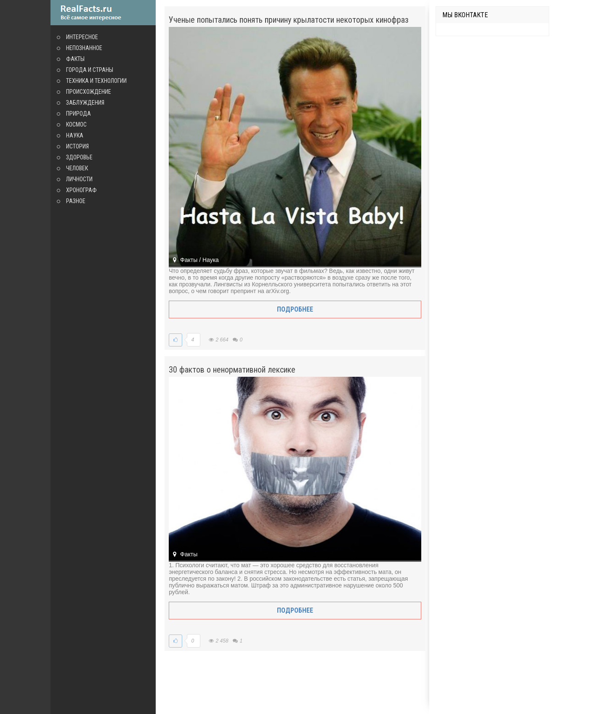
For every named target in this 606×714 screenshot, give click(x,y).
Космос (76, 124)
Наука (74, 135)
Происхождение (88, 91)
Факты (75, 59)
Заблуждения (85, 102)
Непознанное (84, 48)
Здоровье (79, 157)
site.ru (103, 12)
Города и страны (89, 69)
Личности (79, 179)
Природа (78, 113)
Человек (77, 168)
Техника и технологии (96, 80)
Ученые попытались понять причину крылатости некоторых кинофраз (289, 20)
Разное (75, 201)
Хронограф (81, 190)
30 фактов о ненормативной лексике (232, 370)
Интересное (82, 37)
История (77, 146)
